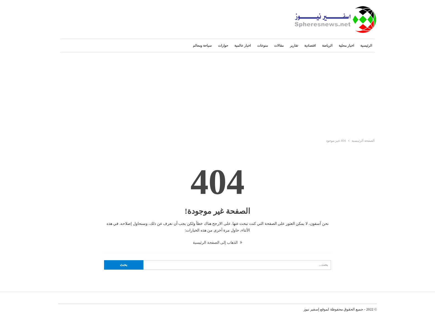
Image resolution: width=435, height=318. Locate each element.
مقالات (279, 46)
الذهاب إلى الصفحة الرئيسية (217, 242)
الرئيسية (366, 46)
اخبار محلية (346, 46)
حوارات (223, 46)
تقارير (294, 46)
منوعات (262, 46)
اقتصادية (310, 46)
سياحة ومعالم (202, 46)
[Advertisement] (217, 94)
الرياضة (327, 46)
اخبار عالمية (242, 46)
